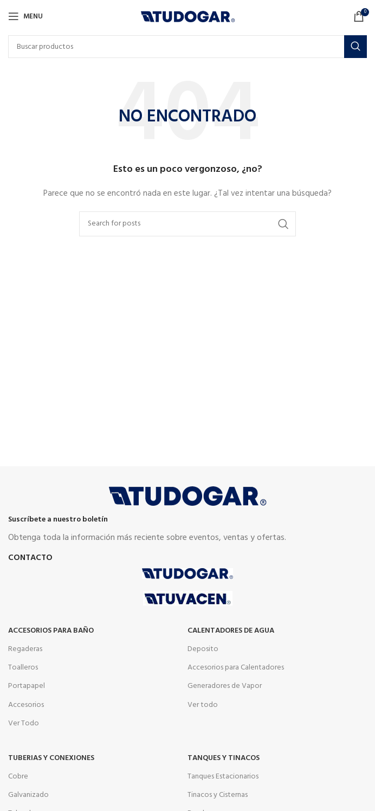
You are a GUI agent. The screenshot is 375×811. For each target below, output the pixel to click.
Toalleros (23, 667)
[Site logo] (187, 16)
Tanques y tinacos (224, 758)
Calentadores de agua (231, 631)
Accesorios (26, 705)
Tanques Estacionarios (223, 776)
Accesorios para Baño (51, 631)
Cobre (18, 776)
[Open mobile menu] (25, 16)
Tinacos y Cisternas (218, 795)
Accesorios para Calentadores (236, 667)
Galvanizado (28, 795)
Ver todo (203, 705)
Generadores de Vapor (225, 686)
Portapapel (26, 686)
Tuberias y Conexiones (51, 758)
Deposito (203, 649)
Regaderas (25, 649)
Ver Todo (23, 723)
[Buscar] (187, 46)
